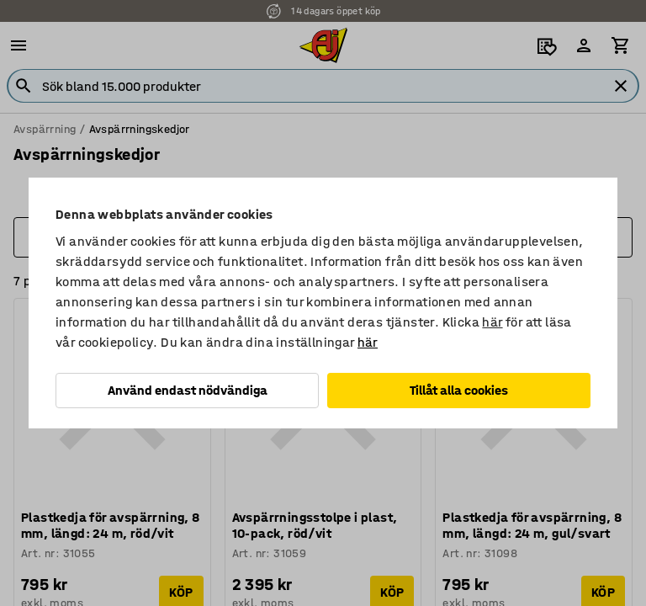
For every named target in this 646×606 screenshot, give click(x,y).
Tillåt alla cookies (459, 390)
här (492, 322)
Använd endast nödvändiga (187, 390)
